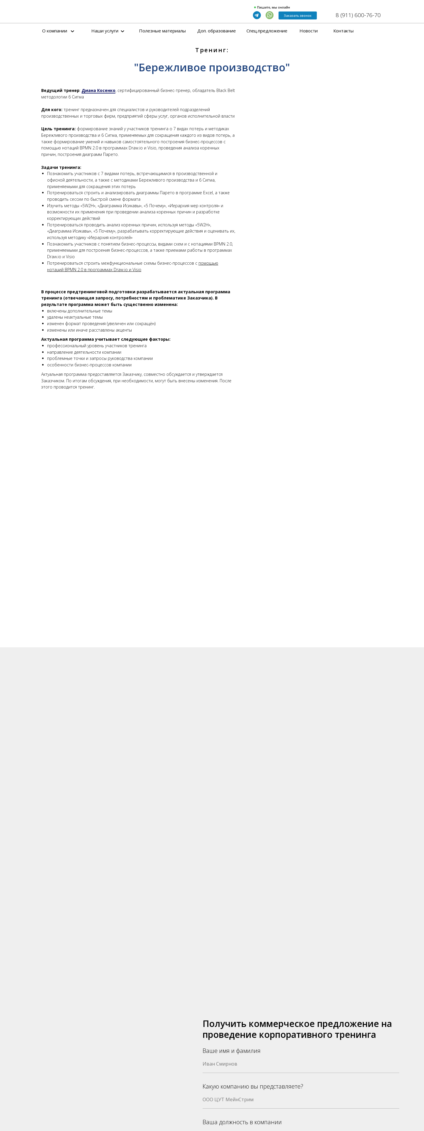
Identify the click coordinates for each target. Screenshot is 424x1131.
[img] (75, 12)
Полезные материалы (162, 31)
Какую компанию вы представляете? (253, 1086)
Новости (308, 31)
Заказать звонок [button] (298, 15)
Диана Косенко (98, 90)
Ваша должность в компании (242, 1122)
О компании (54, 31)
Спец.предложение (266, 31)
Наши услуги (104, 31)
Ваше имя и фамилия (232, 1051)
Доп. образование (216, 31)
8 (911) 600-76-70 (358, 15)
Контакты (343, 31)
